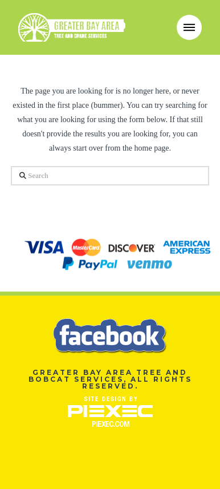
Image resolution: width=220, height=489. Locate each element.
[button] (189, 27)
